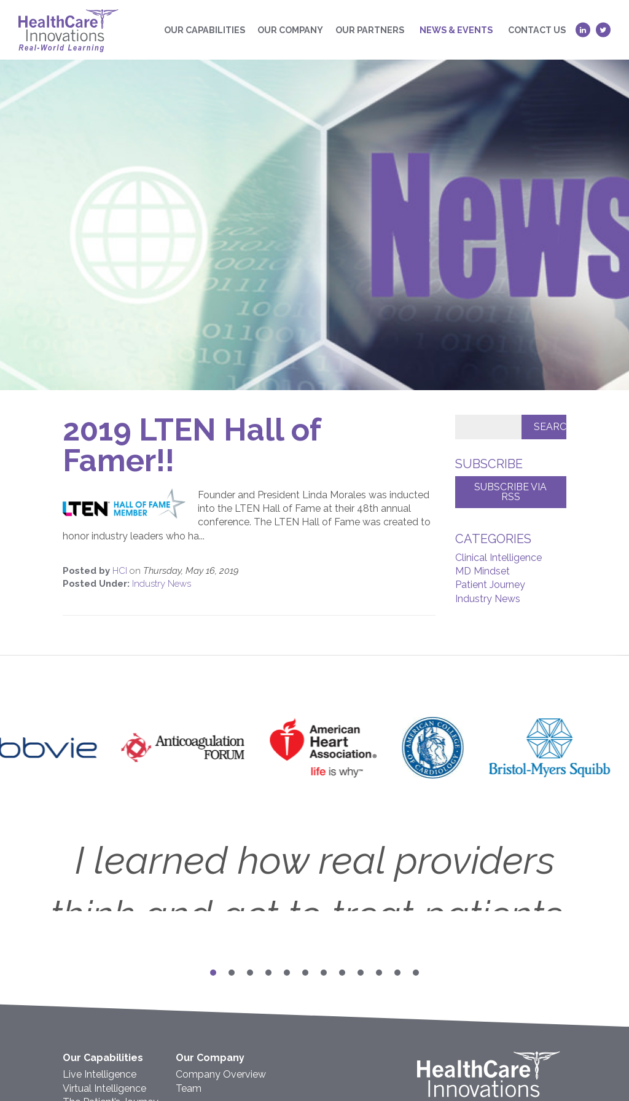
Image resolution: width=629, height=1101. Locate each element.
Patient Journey (490, 584)
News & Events (456, 29)
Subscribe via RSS (510, 492)
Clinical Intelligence (498, 557)
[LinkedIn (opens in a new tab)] (583, 29)
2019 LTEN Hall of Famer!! (192, 445)
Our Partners (369, 29)
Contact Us (537, 29)
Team (188, 1088)
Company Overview (221, 1074)
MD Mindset (482, 571)
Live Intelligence (99, 1074)
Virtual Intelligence (104, 1088)
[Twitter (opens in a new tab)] (603, 29)
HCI (121, 570)
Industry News (161, 583)
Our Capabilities (204, 29)
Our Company (290, 29)
